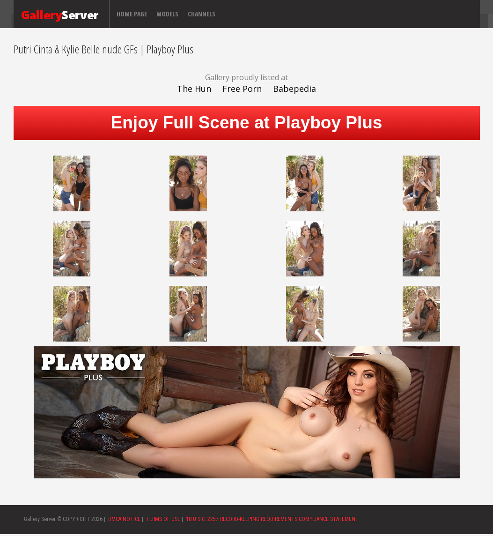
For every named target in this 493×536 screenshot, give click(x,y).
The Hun (194, 88)
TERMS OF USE (163, 519)
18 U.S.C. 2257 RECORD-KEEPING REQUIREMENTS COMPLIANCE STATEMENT (272, 519)
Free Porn (242, 88)
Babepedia (294, 88)
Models (167, 13)
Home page (132, 13)
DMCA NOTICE (124, 519)
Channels (201, 13)
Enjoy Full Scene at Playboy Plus (247, 122)
